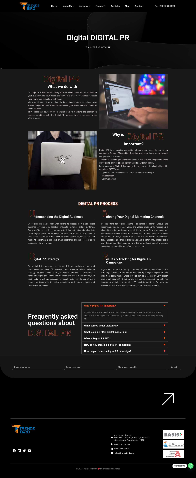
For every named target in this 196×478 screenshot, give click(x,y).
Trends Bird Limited (111, 469)
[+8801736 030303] (157, 6)
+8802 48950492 (121, 448)
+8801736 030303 (166, 6)
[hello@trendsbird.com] (112, 453)
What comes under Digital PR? (101, 325)
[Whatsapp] (191, 466)
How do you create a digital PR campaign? (107, 344)
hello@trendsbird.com (124, 453)
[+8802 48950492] (112, 449)
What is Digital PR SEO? (97, 338)
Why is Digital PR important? (100, 305)
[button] (125, 306)
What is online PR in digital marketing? (105, 332)
